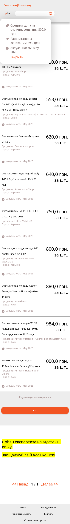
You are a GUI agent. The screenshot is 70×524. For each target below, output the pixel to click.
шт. (35, 410)
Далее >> (49, 484)
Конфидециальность (21, 514)
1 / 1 (34, 484)
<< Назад (20, 484)
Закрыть (16, 57)
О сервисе (21, 507)
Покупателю (10, 5)
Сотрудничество (48, 507)
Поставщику (24, 5)
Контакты (48, 514)
